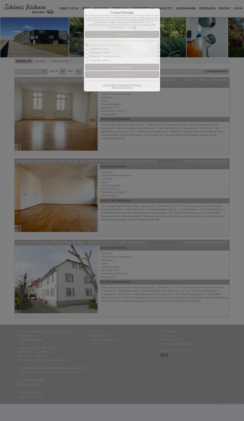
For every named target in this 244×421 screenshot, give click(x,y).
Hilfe (134, 27)
